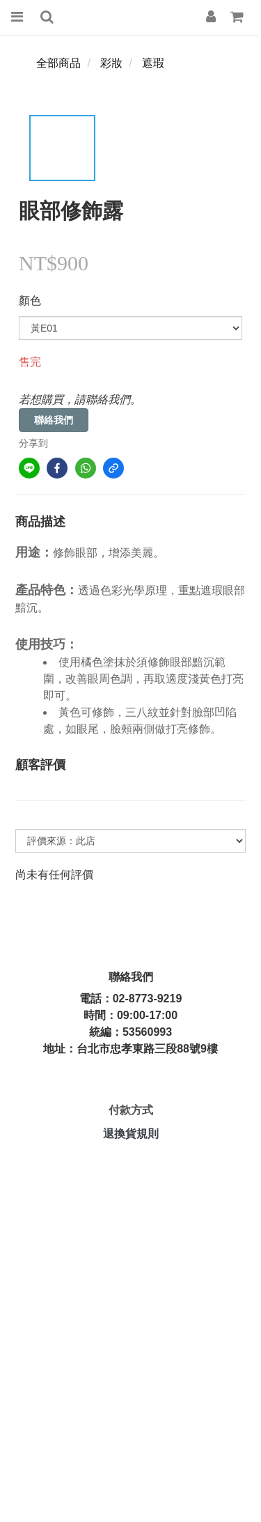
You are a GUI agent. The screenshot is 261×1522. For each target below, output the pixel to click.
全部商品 (58, 63)
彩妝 (111, 63)
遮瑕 (153, 63)
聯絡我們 (53, 420)
